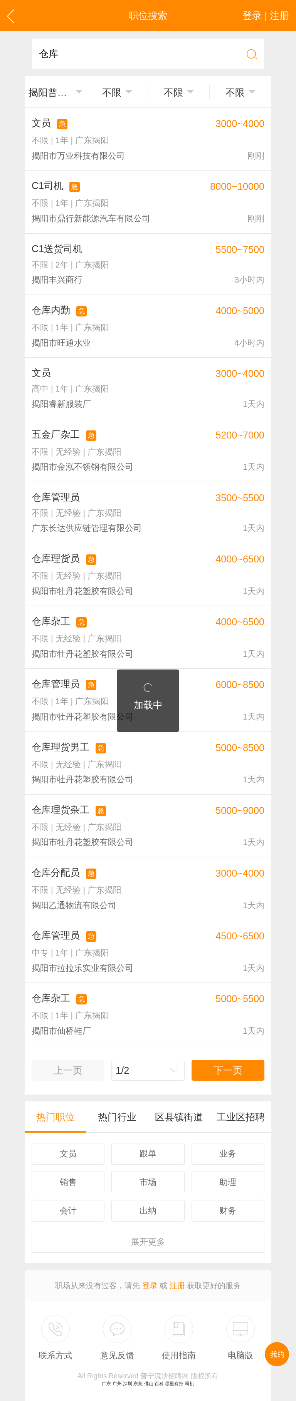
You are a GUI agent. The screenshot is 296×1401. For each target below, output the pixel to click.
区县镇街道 (179, 1116)
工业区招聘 (241, 1116)
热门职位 (55, 1116)
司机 (189, 1383)
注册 (177, 1285)
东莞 (138, 1383)
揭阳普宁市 (50, 92)
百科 (159, 1383)
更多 (148, 1242)
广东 (106, 1383)
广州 (117, 1383)
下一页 (228, 1070)
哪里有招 (174, 1383)
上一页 (68, 1070)
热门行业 (117, 1116)
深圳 (127, 1383)
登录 (150, 1285)
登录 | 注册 (265, 15)
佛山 (148, 1383)
